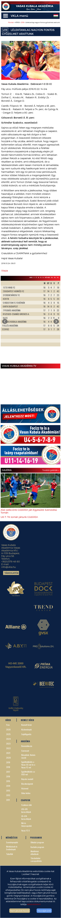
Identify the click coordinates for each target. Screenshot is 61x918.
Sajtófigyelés (26, 734)
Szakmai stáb (26, 805)
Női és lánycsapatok (26, 824)
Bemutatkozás (26, 746)
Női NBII (47, 277)
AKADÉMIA (25, 741)
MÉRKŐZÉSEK (11, 837)
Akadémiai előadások (35, 852)
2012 (8, 795)
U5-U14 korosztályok (26, 817)
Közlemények (26, 729)
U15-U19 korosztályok (26, 810)
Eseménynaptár (12, 842)
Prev (4, 321)
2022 (8, 748)
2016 (22, 22)
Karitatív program (37, 847)
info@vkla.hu (8, 567)
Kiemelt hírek (26, 724)
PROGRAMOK (36, 837)
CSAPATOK (25, 800)
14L (58, 277)
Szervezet (25, 750)
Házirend (24, 788)
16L (55, 277)
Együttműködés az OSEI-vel (28, 773)
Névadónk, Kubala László (28, 756)
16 (38, 277)
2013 (8, 790)
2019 (8, 762)
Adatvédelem (34, 904)
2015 (8, 781)
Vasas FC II (25, 830)
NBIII (30, 277)
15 (40, 277)
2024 (8, 739)
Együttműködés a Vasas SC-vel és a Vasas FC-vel (28, 764)
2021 (8, 753)
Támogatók (11, 573)
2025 (8, 734)
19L (52, 277)
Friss (8, 724)
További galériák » (50, 470)
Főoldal (11, 22)
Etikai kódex (25, 793)
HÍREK (8, 720)
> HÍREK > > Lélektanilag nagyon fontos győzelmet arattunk (34, 22)
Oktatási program (37, 842)
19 (34, 277)
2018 (8, 767)
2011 (8, 800)
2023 (8, 743)
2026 (8, 729)
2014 (8, 785)
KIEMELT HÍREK (27, 720)
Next (56, 321)
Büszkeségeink (27, 783)
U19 (5, 29)
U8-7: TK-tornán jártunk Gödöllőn (19, 517)
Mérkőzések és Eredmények (11, 848)
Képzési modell (27, 779)
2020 (8, 757)
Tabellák (9, 854)
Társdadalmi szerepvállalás (36, 859)
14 (43, 277)
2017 (8, 771)
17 (36, 277)
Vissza (4, 270)
